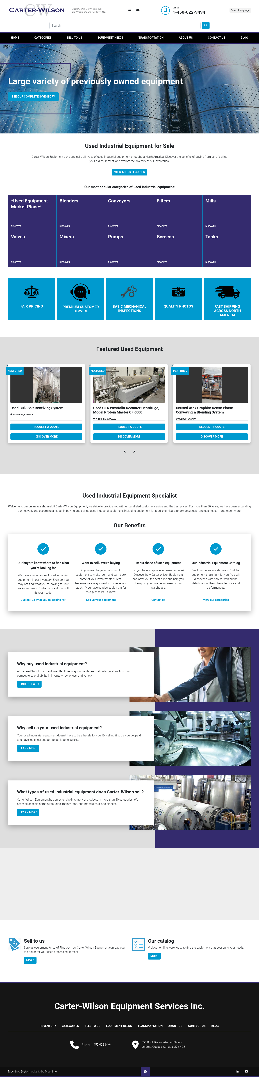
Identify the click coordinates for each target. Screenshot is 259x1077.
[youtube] (138, 10)
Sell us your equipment (101, 600)
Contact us (158, 600)
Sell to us (74, 37)
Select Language (240, 10)
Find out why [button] (29, 684)
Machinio (51, 1071)
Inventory (48, 1026)
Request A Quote (42, 427)
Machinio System (19, 1071)
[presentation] (125, 450)
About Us (186, 37)
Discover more (42, 436)
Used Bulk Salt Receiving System (115, 408)
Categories (42, 37)
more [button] (30, 960)
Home (15, 37)
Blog (244, 37)
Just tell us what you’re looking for (43, 600)
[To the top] (145, 1071)
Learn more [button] (28, 812)
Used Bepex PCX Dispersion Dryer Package (41, 408)
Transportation (150, 37)
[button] (125, 128)
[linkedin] (129, 10)
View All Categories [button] (129, 172)
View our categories (216, 600)
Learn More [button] (28, 748)
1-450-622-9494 (189, 12)
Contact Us (216, 37)
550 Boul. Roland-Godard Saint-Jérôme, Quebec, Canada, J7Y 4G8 (163, 1044)
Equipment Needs (110, 37)
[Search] (125, 25)
